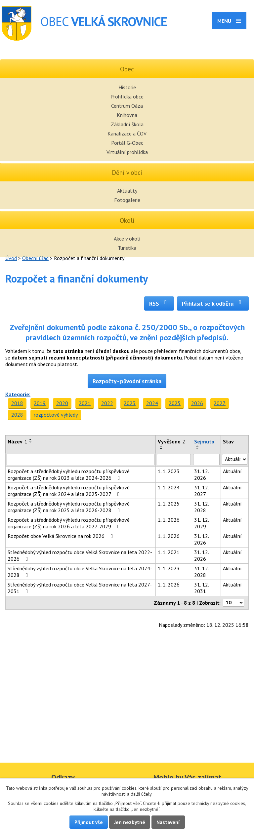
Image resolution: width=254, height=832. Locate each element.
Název (17, 441)
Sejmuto (204, 441)
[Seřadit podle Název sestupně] (30, 442)
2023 (130, 403)
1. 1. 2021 (169, 552)
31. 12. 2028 (201, 506)
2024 (152, 403)
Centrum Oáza (127, 105)
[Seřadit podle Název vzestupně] (30, 439)
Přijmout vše (88, 822)
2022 (107, 403)
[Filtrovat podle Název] (80, 459)
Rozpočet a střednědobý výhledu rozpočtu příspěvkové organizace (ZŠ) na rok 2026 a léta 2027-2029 (69, 523)
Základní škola (127, 124)
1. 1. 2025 (169, 503)
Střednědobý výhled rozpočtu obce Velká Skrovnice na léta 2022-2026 (80, 555)
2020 (62, 403)
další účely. (141, 794)
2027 (220, 403)
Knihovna (127, 115)
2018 (17, 403)
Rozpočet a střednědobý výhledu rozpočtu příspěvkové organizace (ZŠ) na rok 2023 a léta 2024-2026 (69, 474)
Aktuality (127, 190)
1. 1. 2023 (169, 471)
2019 (40, 403)
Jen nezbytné (129, 822)
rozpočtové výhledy (56, 414)
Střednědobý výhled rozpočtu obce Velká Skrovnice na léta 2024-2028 (80, 571)
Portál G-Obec (127, 142)
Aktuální (232, 471)
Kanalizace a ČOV (127, 133)
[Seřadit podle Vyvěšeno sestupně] (161, 448)
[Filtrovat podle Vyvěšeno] (174, 459)
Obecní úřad (35, 258)
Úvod (11, 258)
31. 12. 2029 (201, 523)
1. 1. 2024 (169, 487)
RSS (159, 303)
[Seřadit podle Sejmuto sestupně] (197, 448)
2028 (17, 414)
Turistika (127, 248)
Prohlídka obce (127, 96)
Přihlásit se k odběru (213, 303)
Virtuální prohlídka (127, 152)
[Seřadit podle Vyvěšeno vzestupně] (161, 446)
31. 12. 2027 (201, 490)
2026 (197, 403)
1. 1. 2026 (169, 519)
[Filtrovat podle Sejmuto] (206, 459)
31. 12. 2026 (201, 474)
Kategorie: (17, 394)
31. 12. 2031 (201, 587)
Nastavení (168, 822)
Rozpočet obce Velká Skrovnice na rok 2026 (61, 536)
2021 (85, 403)
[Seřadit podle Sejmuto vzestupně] (197, 446)
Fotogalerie (127, 200)
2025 (175, 403)
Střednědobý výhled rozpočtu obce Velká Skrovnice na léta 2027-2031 (80, 587)
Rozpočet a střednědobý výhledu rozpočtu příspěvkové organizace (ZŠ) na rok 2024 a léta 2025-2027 (69, 490)
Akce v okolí (127, 238)
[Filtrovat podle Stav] (234, 459)
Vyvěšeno (171, 441)
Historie (127, 87)
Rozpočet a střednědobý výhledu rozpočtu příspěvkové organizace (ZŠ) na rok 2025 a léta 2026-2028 (69, 506)
